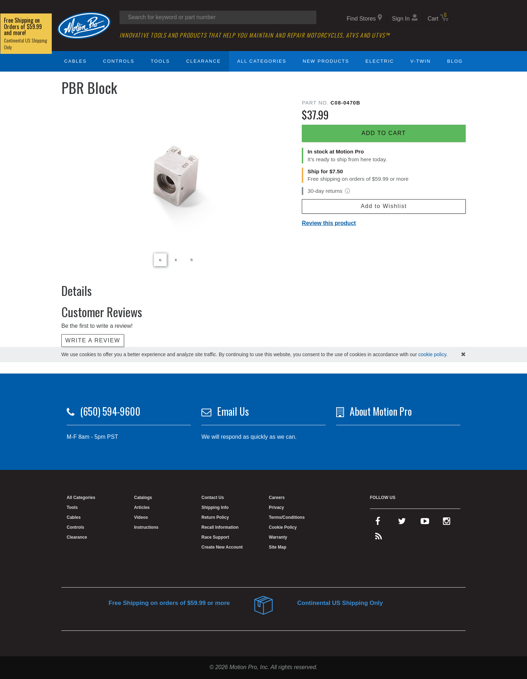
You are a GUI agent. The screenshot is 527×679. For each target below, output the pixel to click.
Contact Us (212, 497)
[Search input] (218, 17)
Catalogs (143, 497)
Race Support (215, 537)
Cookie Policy (283, 527)
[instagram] (446, 522)
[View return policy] (347, 191)
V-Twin (420, 61)
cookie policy (432, 354)
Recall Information (220, 527)
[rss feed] (378, 537)
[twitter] (402, 522)
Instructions (146, 527)
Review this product (329, 223)
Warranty (278, 537)
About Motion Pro (381, 411)
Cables (75, 61)
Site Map (277, 547)
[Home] (84, 25)
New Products (326, 61)
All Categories (262, 61)
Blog (455, 61)
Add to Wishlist (384, 206)
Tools (160, 61)
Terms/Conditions (287, 517)
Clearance (203, 61)
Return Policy (215, 517)
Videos (141, 517)
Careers (277, 497)
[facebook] (377, 522)
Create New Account (222, 547)
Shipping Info (215, 507)
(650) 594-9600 (110, 411)
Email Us (233, 411)
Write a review (92, 340)
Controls (118, 61)
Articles (142, 507)
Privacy (276, 507)
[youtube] (425, 522)
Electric (380, 61)
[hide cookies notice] (463, 354)
